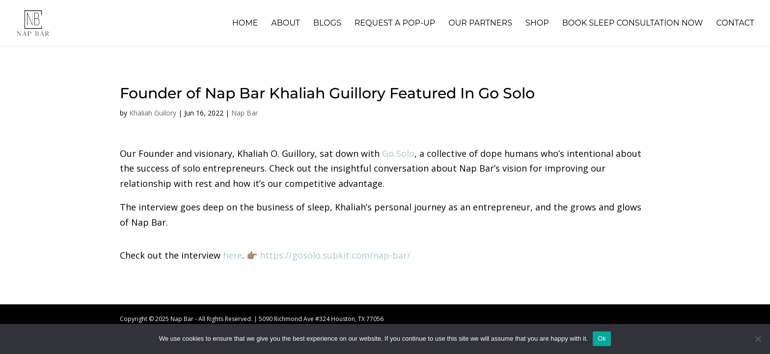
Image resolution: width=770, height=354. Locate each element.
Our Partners (480, 24)
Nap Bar (244, 113)
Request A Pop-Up (395, 24)
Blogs (327, 24)
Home (245, 24)
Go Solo (398, 153)
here (232, 255)
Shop (537, 24)
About (285, 24)
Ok (602, 338)
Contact (735, 24)
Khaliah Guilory (152, 113)
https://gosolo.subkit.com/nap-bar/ (335, 255)
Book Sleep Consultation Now (632, 24)
